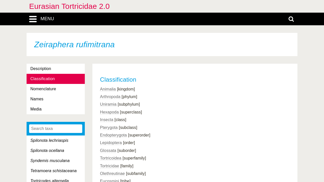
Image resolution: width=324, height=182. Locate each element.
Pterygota (109, 127)
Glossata (108, 150)
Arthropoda (110, 97)
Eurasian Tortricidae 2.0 (69, 6)
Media (36, 109)
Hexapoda (109, 112)
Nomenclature (43, 89)
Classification (42, 79)
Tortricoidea (111, 158)
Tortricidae (109, 166)
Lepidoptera (111, 143)
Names (36, 99)
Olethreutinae (112, 173)
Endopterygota (113, 135)
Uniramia (108, 104)
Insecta (106, 120)
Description (40, 68)
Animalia (108, 89)
